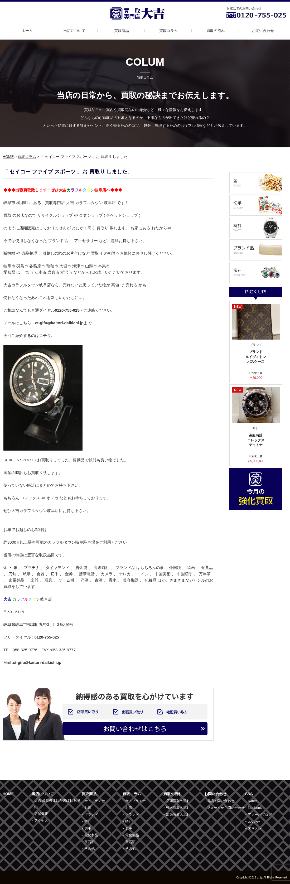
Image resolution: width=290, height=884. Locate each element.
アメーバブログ (260, 815)
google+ (254, 821)
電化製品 (91, 835)
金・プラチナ (94, 801)
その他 (89, 849)
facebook (255, 808)
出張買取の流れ (178, 815)
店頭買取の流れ (178, 801)
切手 (87, 828)
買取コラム (168, 30)
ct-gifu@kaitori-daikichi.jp (37, 662)
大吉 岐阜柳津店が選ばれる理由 (57, 804)
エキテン (255, 828)
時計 (87, 821)
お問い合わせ (263, 30)
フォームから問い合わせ (226, 808)
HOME (8, 156)
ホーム (27, 30)
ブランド (91, 815)
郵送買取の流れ (178, 808)
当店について (74, 30)
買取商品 (121, 30)
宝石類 (89, 842)
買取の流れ (215, 30)
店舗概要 (41, 814)
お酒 (87, 808)
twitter (252, 801)
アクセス (41, 821)
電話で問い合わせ (220, 801)
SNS (249, 794)
